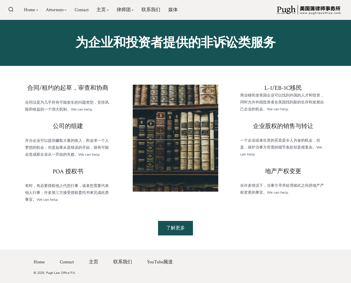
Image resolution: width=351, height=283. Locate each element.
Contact (82, 10)
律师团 (125, 10)
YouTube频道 (160, 262)
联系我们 (150, 10)
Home (31, 10)
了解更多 (175, 228)
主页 (102, 10)
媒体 (173, 10)
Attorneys (56, 10)
